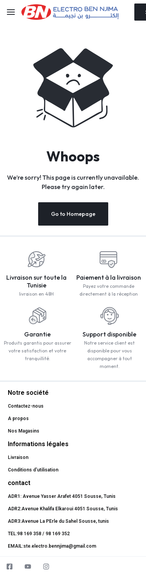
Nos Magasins (23, 431)
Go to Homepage (73, 213)
